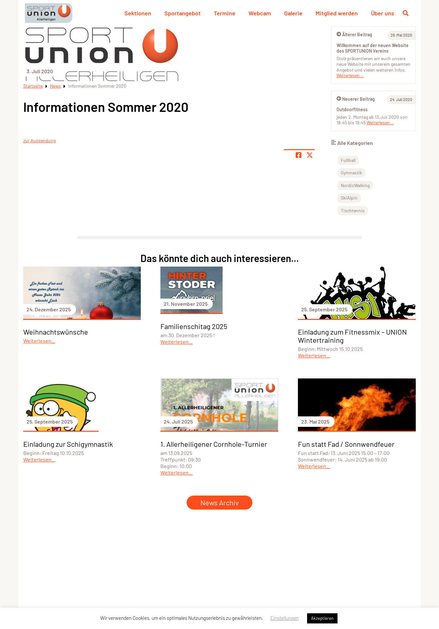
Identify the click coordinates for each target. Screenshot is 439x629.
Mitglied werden (337, 13)
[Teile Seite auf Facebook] (298, 155)
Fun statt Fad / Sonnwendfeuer (346, 444)
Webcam (259, 13)
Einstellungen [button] (284, 618)
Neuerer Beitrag (356, 99)
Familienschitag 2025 (193, 326)
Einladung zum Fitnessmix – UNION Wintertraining (352, 335)
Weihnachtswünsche (55, 331)
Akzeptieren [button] (322, 618)
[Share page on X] (310, 155)
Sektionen (137, 13)
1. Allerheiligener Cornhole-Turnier (213, 444)
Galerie (293, 13)
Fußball (348, 160)
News (55, 86)
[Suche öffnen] (405, 13)
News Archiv (219, 502)
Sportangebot (182, 13)
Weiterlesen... (350, 75)
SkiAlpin (349, 198)
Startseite (33, 86)
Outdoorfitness (352, 109)
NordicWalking (355, 185)
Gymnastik (351, 172)
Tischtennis (353, 210)
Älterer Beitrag (354, 34)
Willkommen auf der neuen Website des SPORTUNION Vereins (373, 48)
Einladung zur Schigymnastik (68, 444)
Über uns (382, 13)
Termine (224, 13)
